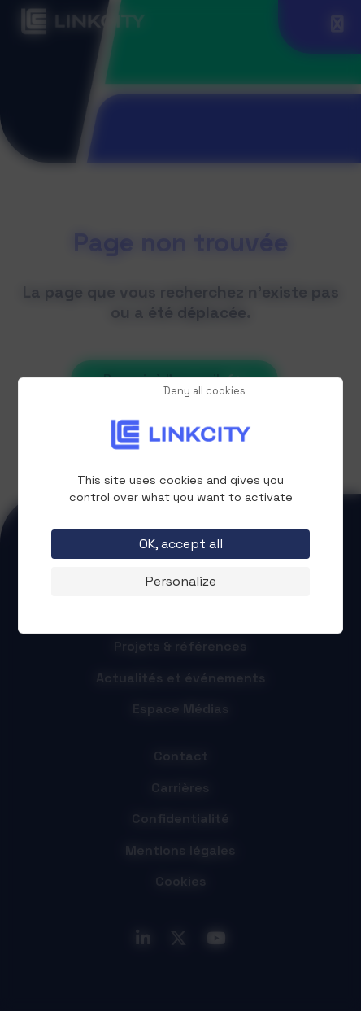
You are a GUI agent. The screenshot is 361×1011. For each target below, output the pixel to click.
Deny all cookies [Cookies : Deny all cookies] (204, 391)
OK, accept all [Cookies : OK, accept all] (181, 543)
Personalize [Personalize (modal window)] (181, 581)
